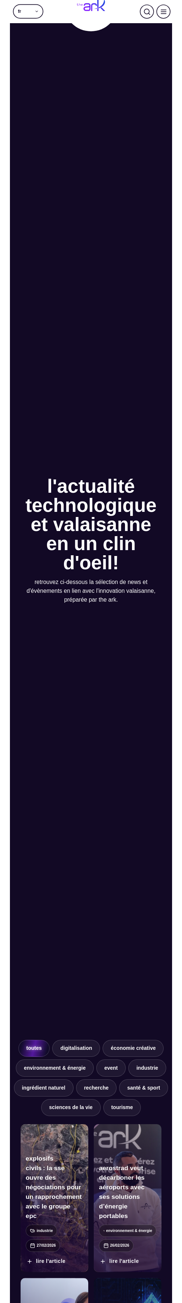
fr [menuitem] (19, 11)
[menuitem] (28, 11)
